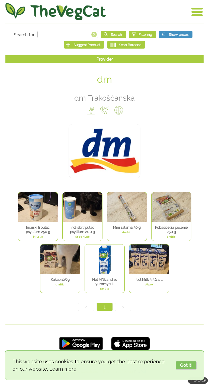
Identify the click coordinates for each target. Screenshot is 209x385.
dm (104, 79)
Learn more (62, 369)
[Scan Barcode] (126, 45)
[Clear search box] (94, 34)
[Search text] (67, 34)
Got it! (186, 365)
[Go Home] (55, 11)
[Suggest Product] (84, 45)
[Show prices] (175, 34)
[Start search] (113, 34)
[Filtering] (142, 34)
